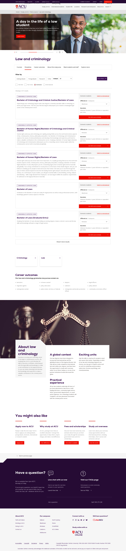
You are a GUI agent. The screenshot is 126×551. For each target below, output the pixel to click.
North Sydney (56, 520)
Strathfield (55, 526)
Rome (54, 523)
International (49, 84)
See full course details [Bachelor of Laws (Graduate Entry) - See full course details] (94, 235)
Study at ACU (46, 7)
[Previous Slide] (57, 52)
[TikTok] (83, 520)
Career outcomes (39, 67)
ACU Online (55, 529)
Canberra (42, 529)
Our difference (45, 443)
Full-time (20, 84)
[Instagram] (76, 520)
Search (108, 7)
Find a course (34, 12)
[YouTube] (81, 520)
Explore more (85, 67)
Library (95, 2)
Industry (30, 2)
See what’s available (71, 443)
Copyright (26, 543)
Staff (101, 2)
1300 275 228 (98, 502)
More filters (101, 78)
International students (57, 7)
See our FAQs (85, 490)
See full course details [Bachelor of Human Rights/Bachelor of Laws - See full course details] (94, 178)
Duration (83, 108)
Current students (85, 2)
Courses (19, 67)
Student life (69, 7)
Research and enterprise (88, 7)
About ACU (100, 7)
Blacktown (43, 523)
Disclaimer (34, 543)
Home (17, 12)
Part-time (30, 84)
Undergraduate (21, 79)
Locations (77, 7)
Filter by (18, 74)
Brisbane (42, 526)
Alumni (37, 2)
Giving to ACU (45, 2)
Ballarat (42, 520)
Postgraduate (32, 79)
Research (42, 79)
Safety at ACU (55, 2)
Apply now (20, 443)
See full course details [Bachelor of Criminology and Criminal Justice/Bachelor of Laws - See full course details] (94, 117)
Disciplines (28, 67)
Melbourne (43, 532)
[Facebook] (73, 520)
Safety (47, 543)
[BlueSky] (86, 520)
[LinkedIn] (78, 520)
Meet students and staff (71, 67)
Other (49, 79)
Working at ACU (19, 523)
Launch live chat (53, 490)
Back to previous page (25, 456)
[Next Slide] (62, 52)
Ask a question (53, 502)
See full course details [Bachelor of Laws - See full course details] (94, 206)
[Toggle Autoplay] (60, 52)
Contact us (108, 2)
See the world (94, 443)
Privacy (41, 543)
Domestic (39, 84)
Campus (55, 78)
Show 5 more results (63, 242)
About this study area (54, 67)
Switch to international (103, 96)
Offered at (83, 101)
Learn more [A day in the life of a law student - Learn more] (20, 36)
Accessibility (18, 543)
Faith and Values (20, 2)
